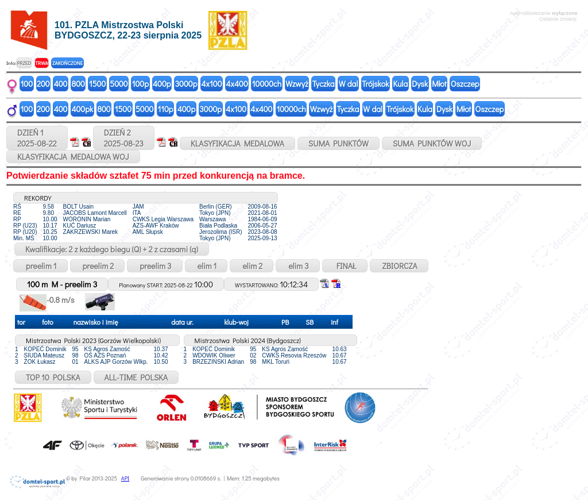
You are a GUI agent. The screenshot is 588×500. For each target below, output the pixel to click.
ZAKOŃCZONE (67, 63)
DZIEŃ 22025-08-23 (124, 138)
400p (162, 83)
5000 (118, 83)
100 (27, 83)
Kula (400, 83)
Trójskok (375, 83)
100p (140, 83)
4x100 (212, 83)
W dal (348, 83)
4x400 (237, 83)
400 (61, 83)
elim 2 (251, 265)
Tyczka (323, 83)
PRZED (24, 63)
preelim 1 (40, 265)
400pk (82, 108)
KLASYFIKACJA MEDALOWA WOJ (73, 156)
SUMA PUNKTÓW (338, 143)
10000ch (266, 83)
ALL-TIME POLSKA (136, 377)
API (125, 478)
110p (165, 108)
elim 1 (206, 265)
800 (77, 83)
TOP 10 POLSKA (53, 377)
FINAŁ (345, 265)
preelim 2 (97, 265)
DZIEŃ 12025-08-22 (37, 138)
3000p (186, 83)
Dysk (420, 83)
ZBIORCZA (399, 265)
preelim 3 (154, 265)
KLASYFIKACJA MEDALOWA (237, 143)
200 (43, 83)
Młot (439, 83)
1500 (97, 83)
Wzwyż (296, 83)
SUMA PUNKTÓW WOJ (432, 143)
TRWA (41, 63)
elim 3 (297, 265)
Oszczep (465, 83)
